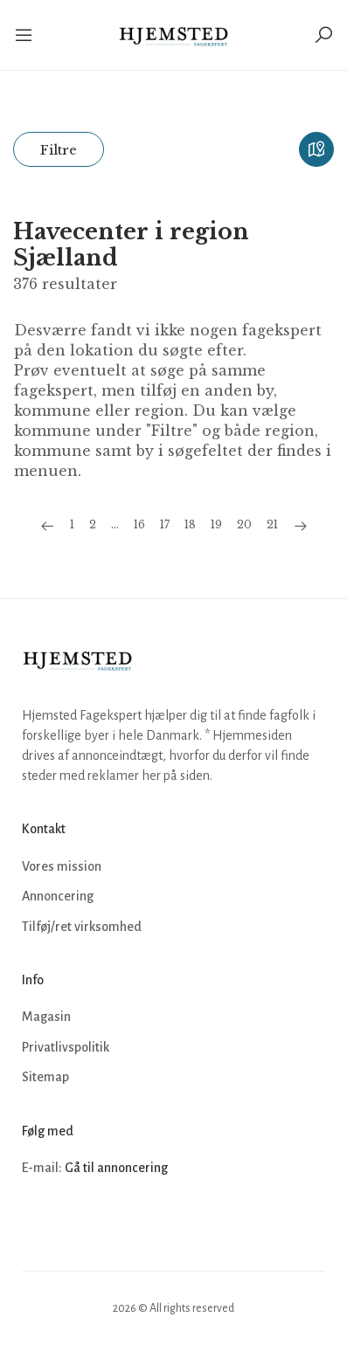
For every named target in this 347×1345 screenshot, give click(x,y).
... (115, 524)
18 (190, 524)
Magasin (46, 1017)
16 (139, 524)
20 (244, 524)
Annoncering (58, 896)
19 (216, 524)
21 (272, 524)
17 (165, 524)
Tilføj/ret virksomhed (82, 927)
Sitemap (45, 1077)
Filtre (58, 149)
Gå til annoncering (116, 1168)
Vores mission (61, 866)
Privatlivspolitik (65, 1047)
